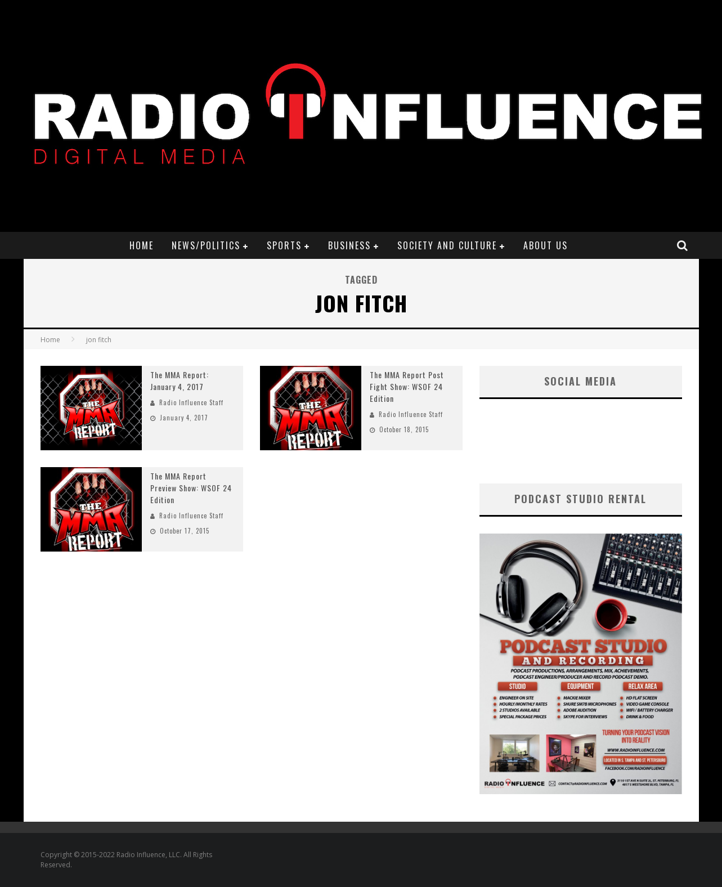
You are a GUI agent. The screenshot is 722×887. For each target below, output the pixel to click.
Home (141, 245)
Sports (284, 245)
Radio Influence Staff (191, 402)
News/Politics (206, 245)
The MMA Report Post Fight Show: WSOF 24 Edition (407, 386)
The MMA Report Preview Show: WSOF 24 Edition (191, 487)
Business (349, 245)
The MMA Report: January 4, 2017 (179, 380)
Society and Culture (447, 245)
